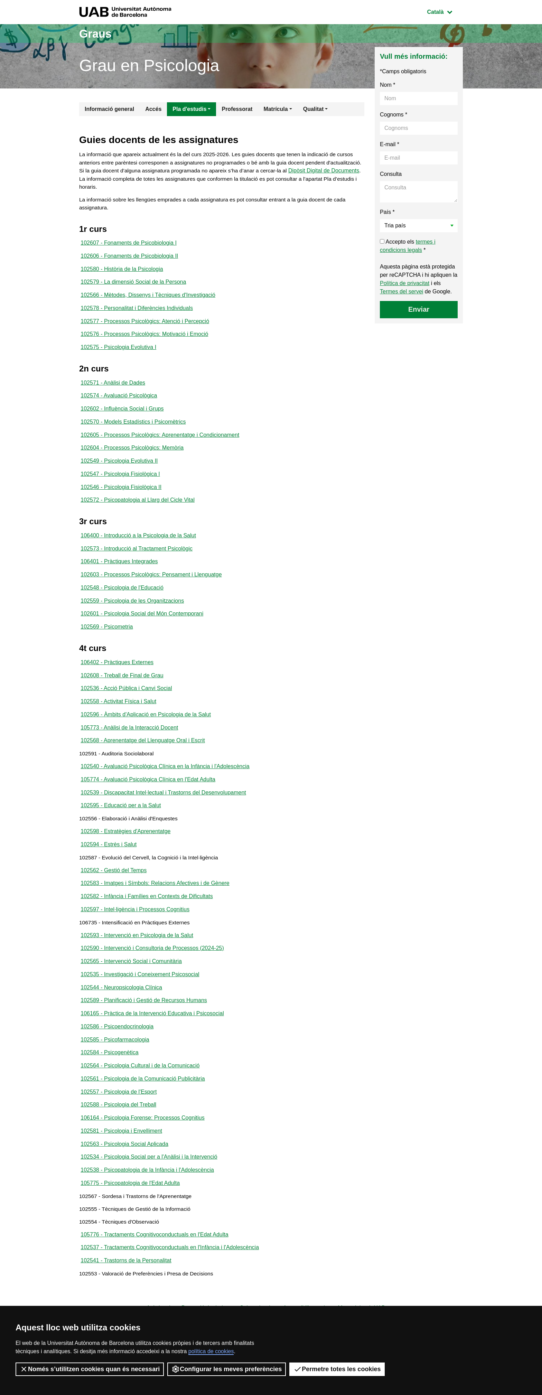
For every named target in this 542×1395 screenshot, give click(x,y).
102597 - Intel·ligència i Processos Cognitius (135, 933)
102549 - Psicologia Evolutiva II (119, 470)
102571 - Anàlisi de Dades (113, 389)
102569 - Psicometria (107, 641)
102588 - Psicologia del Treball (118, 1135)
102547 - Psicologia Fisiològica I (120, 484)
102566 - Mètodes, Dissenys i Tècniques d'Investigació (148, 299)
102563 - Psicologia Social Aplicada (124, 1175)
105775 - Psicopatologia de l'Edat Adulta (130, 1216)
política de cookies (211, 1351)
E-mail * (389, 144)
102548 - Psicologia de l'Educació (122, 600)
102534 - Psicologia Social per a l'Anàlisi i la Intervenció (149, 1189)
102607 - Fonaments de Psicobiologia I (129, 245)
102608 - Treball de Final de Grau (122, 690)
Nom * (387, 85)
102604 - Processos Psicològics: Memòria (132, 457)
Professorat (237, 109)
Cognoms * (393, 114)
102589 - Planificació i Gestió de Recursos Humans (144, 1027)
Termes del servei (401, 291)
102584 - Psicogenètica (109, 1081)
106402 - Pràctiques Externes (117, 677)
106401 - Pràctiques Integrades (119, 573)
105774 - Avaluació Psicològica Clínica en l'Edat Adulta (148, 798)
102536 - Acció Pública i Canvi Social (126, 704)
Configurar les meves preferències (226, 1369)
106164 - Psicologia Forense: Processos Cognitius (142, 1148)
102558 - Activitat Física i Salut (118, 717)
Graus (97, 33)
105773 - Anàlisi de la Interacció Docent (129, 744)
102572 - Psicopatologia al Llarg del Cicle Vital (138, 510)
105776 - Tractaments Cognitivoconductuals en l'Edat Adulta (154, 1270)
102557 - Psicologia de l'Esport (119, 1121)
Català (445, 11)
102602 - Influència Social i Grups (122, 416)
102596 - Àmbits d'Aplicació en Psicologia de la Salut (146, 731)
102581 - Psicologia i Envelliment (121, 1162)
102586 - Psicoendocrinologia (117, 1054)
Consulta (391, 174)
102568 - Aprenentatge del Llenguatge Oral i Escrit (143, 758)
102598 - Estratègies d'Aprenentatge (125, 852)
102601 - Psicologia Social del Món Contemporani (142, 627)
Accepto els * (408, 246)
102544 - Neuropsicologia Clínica (121, 1014)
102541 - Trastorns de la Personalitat (126, 1297)
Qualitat (313, 109)
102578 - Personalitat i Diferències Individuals (137, 313)
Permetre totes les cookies (337, 1369)
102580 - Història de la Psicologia (122, 272)
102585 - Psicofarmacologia (115, 1068)
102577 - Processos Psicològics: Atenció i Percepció (145, 326)
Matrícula (275, 109)
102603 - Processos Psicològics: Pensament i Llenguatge (151, 587)
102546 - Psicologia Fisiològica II (121, 497)
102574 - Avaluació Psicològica (119, 403)
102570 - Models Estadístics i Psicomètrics (133, 430)
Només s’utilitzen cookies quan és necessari (90, 1369)
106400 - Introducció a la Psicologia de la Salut (138, 546)
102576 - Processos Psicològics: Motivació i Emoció (144, 340)
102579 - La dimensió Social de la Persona (133, 286)
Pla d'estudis (189, 109)
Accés (153, 109)
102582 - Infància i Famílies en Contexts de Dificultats (147, 919)
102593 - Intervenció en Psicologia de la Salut (137, 960)
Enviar (418, 309)
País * (387, 212)
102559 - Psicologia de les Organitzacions (132, 614)
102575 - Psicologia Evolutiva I (118, 353)
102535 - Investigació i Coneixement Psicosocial (140, 1000)
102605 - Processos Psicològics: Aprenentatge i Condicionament (160, 443)
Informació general (109, 109)
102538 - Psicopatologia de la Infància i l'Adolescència (147, 1202)
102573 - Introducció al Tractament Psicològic (137, 560)
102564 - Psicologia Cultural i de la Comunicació (140, 1094)
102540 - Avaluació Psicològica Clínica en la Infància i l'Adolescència (165, 785)
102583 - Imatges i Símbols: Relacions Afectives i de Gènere (155, 906)
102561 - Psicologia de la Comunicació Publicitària (143, 1108)
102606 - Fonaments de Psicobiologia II (129, 259)
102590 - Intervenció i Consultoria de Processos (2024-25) (152, 973)
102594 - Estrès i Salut (109, 865)
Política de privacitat (404, 283)
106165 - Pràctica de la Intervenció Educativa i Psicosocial (152, 1041)
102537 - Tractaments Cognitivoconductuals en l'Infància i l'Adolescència (170, 1283)
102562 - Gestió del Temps (114, 892)
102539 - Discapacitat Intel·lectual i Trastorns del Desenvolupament (163, 811)
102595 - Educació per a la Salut (121, 825)
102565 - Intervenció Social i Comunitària (131, 987)
